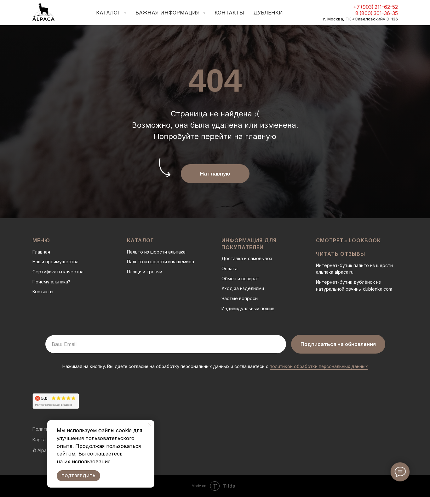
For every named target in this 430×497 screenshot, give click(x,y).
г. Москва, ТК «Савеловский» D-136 (360, 18)
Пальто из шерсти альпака (156, 251)
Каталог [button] (109, 12)
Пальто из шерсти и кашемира (160, 261)
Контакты (229, 12)
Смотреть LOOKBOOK (348, 240)
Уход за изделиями (242, 288)
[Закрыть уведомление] (149, 425)
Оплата (229, 268)
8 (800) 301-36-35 (376, 13)
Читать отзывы (340, 254)
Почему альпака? (51, 281)
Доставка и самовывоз (246, 258)
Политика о (44, 429)
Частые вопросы (239, 298)
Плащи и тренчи (144, 271)
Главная (41, 251)
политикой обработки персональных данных (319, 366)
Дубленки (268, 12)
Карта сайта (46, 439)
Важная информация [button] (168, 12)
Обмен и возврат (240, 278)
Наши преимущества (55, 261)
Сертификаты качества (57, 271)
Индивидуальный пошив (247, 308)
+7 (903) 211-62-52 (375, 7)
